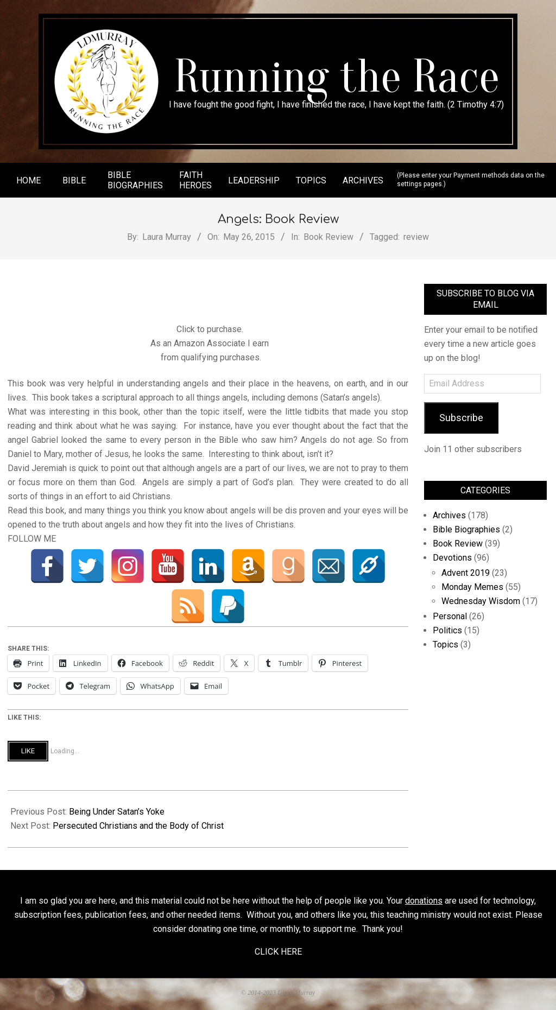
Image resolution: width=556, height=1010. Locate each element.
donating (204, 929)
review (416, 237)
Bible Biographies (466, 529)
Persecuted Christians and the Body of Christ (138, 826)
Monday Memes (472, 587)
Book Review (328, 237)
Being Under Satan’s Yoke (117, 811)
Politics (447, 630)
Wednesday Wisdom (480, 601)
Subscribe (461, 417)
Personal (450, 616)
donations (424, 900)
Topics (445, 644)
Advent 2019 (465, 573)
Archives (449, 515)
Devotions (452, 557)
